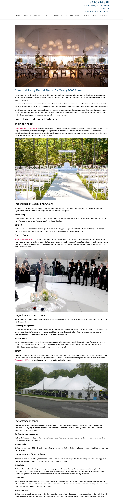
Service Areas (75, 17)
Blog (95, 17)
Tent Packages (60, 17)
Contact (103, 17)
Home (18, 17)
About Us (27, 17)
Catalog (47, 17)
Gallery (37, 17)
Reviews (87, 17)
